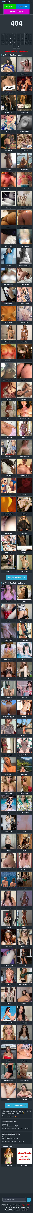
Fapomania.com (15, 1205)
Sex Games (9, 6)
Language (24, 1210)
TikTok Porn (22, 6)
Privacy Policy (22, 1207)
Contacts (17, 1210)
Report (24, 1205)
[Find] (29, 1200)
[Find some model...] (14, 1200)
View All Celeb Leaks (16, 577)
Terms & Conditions (10, 1207)
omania (6, 2)
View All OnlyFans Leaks (16, 1105)
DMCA (29, 1205)
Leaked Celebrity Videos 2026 (16, 51)
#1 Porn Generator (16, 12)
